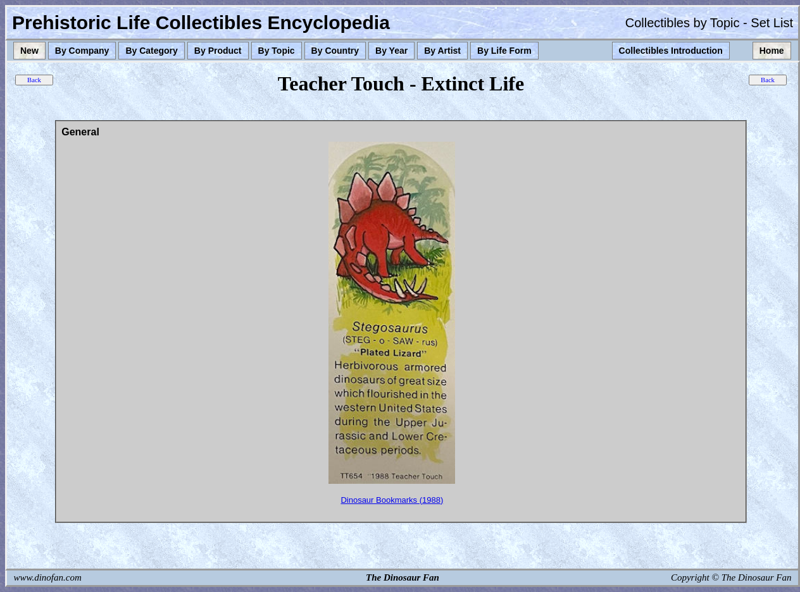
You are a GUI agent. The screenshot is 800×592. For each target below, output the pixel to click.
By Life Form (504, 51)
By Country (335, 51)
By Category (151, 51)
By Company (82, 51)
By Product (218, 51)
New (29, 51)
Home (771, 51)
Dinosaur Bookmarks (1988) (392, 500)
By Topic (276, 51)
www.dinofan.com (48, 577)
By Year (391, 51)
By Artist (442, 51)
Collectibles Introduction (671, 51)
